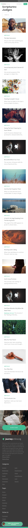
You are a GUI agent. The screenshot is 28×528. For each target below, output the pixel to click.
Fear (3, 484)
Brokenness (5, 470)
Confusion (4, 473)
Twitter (4, 519)
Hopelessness (18, 470)
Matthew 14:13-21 (9, 313)
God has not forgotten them (12, 189)
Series (3, 500)
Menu (25, 4)
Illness (16, 473)
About (4, 508)
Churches (4, 503)
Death (4, 476)
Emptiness (5, 481)
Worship (4, 505)
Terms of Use (5, 459)
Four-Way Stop (8, 369)
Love (16, 479)
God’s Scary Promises (10, 279)
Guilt (16, 468)
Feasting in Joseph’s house (11, 99)
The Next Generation (10, 38)
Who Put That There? (10, 340)
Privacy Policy (6, 457)
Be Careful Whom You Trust (12, 160)
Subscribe (14, 427)
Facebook (5, 516)
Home (3, 492)
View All (7, 14)
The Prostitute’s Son (10, 398)
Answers (4, 495)
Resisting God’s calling (10, 250)
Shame (17, 481)
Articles (4, 497)
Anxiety (4, 468)
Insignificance (18, 476)
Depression (5, 479)
